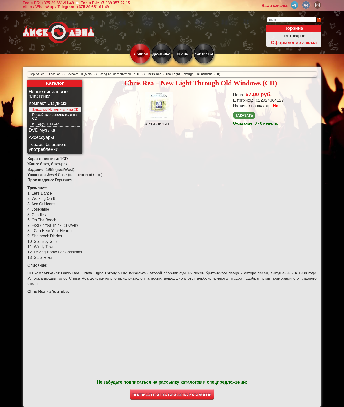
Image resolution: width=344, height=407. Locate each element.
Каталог (55, 83)
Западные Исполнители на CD (55, 109)
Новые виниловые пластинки (48, 94)
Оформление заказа (294, 42)
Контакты (204, 54)
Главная (140, 54)
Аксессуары (41, 137)
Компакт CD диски (48, 103)
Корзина (294, 28)
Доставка (161, 54)
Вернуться (37, 74)
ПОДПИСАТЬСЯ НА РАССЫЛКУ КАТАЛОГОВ (172, 395)
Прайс (182, 54)
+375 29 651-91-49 (58, 3)
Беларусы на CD (45, 124)
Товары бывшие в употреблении (48, 146)
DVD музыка (42, 130)
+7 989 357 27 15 (115, 3)
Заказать (244, 115)
